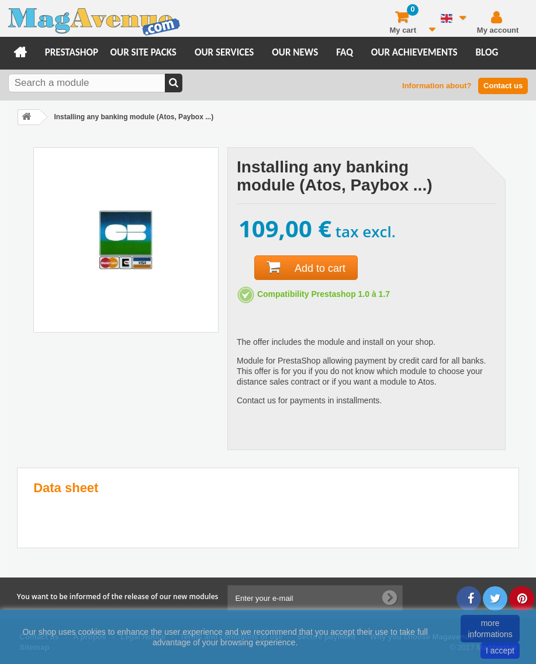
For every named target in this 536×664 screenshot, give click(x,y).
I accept (500, 650)
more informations (490, 628)
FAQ (344, 52)
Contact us (503, 85)
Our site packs (143, 52)
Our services (224, 52)
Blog (487, 52)
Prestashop (71, 52)
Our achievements (414, 52)
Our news (295, 52)
